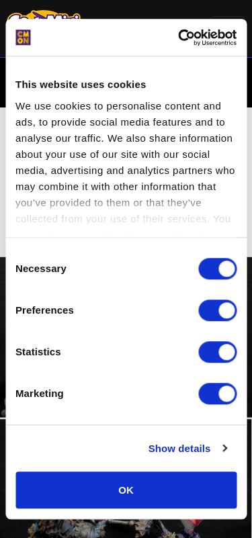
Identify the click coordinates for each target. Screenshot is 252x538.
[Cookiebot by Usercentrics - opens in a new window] (179, 37)
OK (126, 490)
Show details (180, 448)
